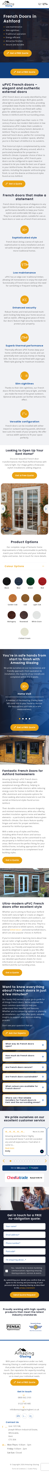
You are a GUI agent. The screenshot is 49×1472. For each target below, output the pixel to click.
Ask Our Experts (17, 1033)
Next (45, 509)
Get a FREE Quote (20, 53)
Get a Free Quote (24, 475)
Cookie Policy (32, 1468)
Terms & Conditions (19, 1468)
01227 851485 (24, 1401)
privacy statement (27, 1287)
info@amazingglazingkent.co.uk (24, 1407)
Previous (3, 509)
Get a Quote (16, 183)
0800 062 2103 (24, 1395)
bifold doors (16, 930)
